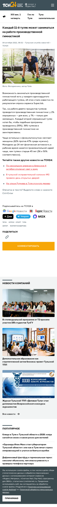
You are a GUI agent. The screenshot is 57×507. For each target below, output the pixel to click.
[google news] (15, 211)
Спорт (18, 222)
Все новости (9, 414)
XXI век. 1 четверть (16, 16)
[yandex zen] (8, 216)
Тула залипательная (47, 16)
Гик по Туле (31, 16)
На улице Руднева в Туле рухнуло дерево (28, 184)
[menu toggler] (53, 5)
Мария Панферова (18, 226)
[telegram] (23, 216)
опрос (11, 222)
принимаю (11, 498)
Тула (24, 222)
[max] (39, 216)
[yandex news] (40, 211)
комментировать (28, 246)
